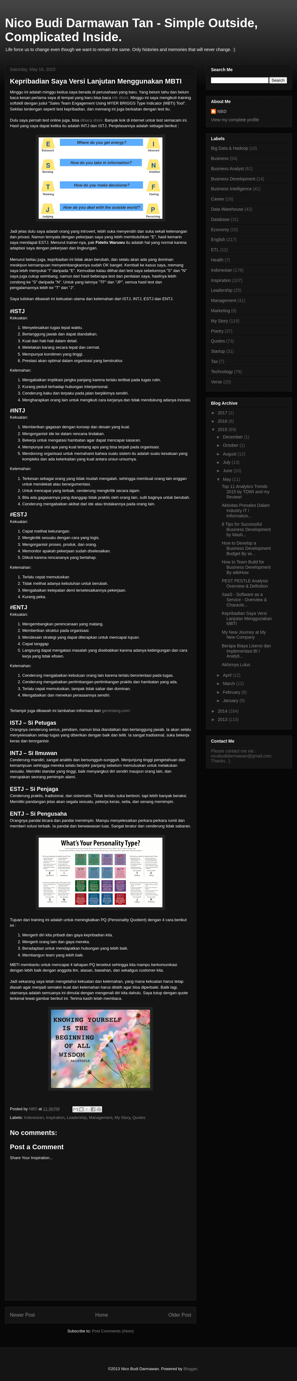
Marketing (220, 310)
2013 (223, 719)
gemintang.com (115, 710)
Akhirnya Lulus (236, 664)
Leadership (77, 1117)
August (230, 453)
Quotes (138, 1117)
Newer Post (22, 1315)
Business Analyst (227, 168)
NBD (221, 111)
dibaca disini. (92, 120)
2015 (223, 429)
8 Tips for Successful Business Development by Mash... (246, 529)
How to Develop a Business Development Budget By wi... (246, 548)
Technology (222, 371)
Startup (218, 351)
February (232, 692)
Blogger (190, 1368)
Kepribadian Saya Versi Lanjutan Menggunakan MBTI (247, 618)
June (228, 470)
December (233, 436)
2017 (223, 412)
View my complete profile (235, 119)
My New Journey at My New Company (244, 635)
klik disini (120, 97)
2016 (223, 421)
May (227, 479)
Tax (214, 361)
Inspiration (55, 1117)
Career (217, 198)
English (218, 239)
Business (220, 158)
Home (101, 1315)
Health (217, 259)
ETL (215, 249)
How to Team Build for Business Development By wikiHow (246, 567)
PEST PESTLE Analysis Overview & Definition (245, 583)
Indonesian (34, 1117)
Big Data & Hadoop (229, 148)
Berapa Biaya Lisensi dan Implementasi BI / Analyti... (246, 651)
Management (100, 1117)
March (229, 683)
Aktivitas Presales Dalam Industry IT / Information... (246, 510)
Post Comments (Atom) (113, 1331)
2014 (223, 711)
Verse (216, 381)
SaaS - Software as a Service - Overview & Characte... (244, 599)
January (231, 700)
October (231, 445)
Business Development (233, 178)
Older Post (179, 1315)
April (228, 675)
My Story (122, 1117)
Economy (220, 229)
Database (220, 219)
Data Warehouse (227, 209)
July (227, 462)
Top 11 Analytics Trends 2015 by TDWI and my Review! (245, 491)
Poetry (217, 331)
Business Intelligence (231, 188)
